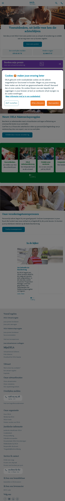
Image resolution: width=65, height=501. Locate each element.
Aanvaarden (54, 103)
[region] (32, 89)
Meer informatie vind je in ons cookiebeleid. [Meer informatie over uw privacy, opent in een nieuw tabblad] (23, 97)
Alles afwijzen (38, 103)
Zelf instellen (11, 103)
